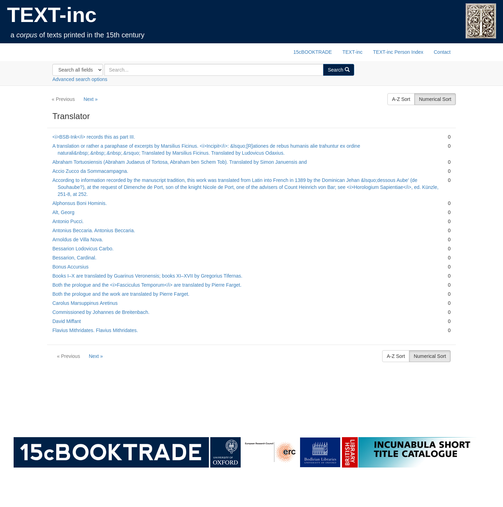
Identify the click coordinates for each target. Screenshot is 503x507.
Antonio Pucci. (68, 221)
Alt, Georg (63, 212)
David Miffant (66, 321)
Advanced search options (79, 79)
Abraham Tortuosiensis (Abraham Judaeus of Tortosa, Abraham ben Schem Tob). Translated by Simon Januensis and (179, 162)
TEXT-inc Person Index (398, 52)
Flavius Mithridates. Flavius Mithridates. (95, 330)
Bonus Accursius (70, 267)
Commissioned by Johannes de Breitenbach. (101, 312)
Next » (90, 99)
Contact (442, 52)
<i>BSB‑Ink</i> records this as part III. (93, 137)
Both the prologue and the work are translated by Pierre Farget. (120, 294)
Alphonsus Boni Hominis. (79, 203)
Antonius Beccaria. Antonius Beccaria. (93, 230)
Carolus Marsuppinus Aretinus (85, 303)
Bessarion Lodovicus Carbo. (83, 248)
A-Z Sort (401, 99)
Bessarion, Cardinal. (74, 257)
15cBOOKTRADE (312, 52)
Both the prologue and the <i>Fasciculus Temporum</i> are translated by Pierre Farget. (146, 285)
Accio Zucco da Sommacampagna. (90, 171)
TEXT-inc (52, 15)
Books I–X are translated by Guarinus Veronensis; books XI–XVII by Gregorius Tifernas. (147, 276)
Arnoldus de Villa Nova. (77, 239)
